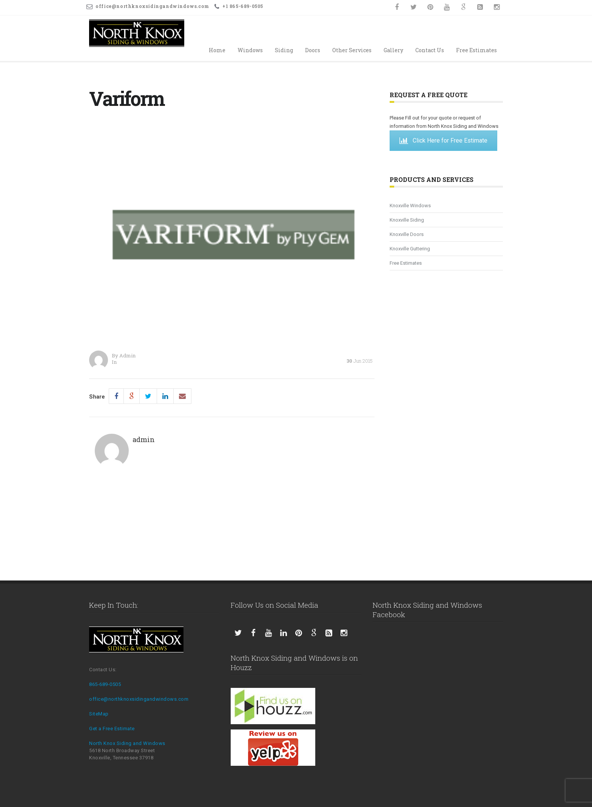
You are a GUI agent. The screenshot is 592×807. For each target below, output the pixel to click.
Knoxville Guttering (410, 248)
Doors (312, 50)
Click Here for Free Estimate (443, 140)
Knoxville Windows (410, 205)
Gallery (393, 50)
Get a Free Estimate (112, 728)
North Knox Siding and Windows (127, 743)
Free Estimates (476, 50)
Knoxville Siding (407, 220)
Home (217, 50)
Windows (250, 50)
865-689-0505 (105, 684)
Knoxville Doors (407, 234)
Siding (284, 50)
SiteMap (99, 714)
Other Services (352, 50)
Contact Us (429, 50)
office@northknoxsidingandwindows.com (138, 699)
